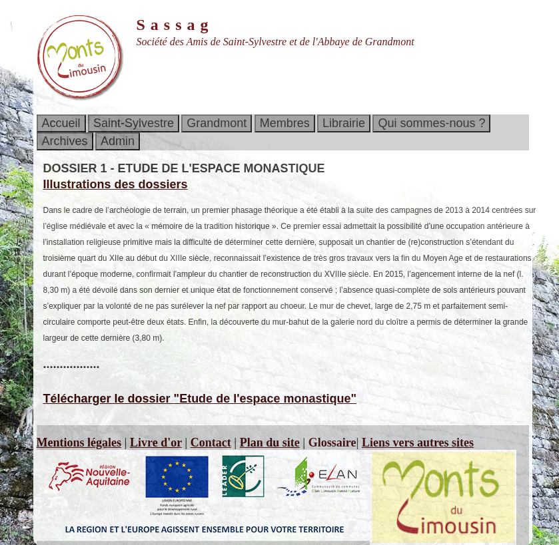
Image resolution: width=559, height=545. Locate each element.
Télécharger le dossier (200, 398)
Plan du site (270, 442)
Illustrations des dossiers (115, 184)
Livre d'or (156, 442)
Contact (211, 442)
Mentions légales (79, 442)
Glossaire (332, 442)
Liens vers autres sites (418, 442)
